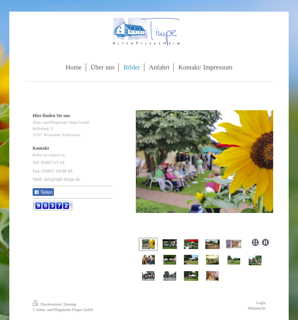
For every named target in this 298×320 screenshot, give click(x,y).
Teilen (43, 192)
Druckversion (47, 304)
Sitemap (70, 304)
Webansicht (256, 308)
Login (260, 303)
